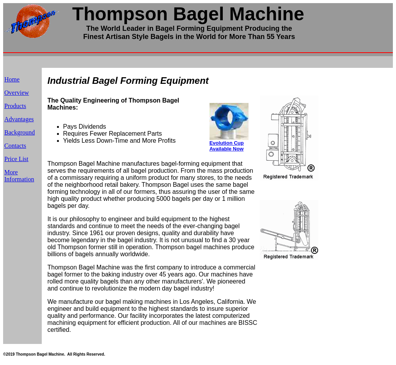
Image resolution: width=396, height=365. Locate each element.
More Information (19, 175)
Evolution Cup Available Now (227, 146)
